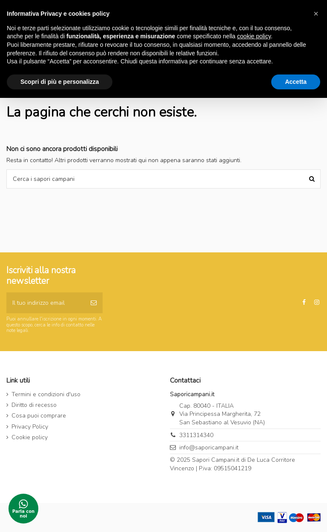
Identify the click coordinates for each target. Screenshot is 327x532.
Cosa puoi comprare (38, 416)
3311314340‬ (196, 435)
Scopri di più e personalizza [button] (59, 81)
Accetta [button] (296, 81)
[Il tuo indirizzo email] (45, 302)
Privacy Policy (29, 427)
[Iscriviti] (94, 302)
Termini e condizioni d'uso (45, 394)
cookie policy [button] (254, 36)
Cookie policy (29, 437)
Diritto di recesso (34, 405)
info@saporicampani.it (208, 447)
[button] (316, 13)
